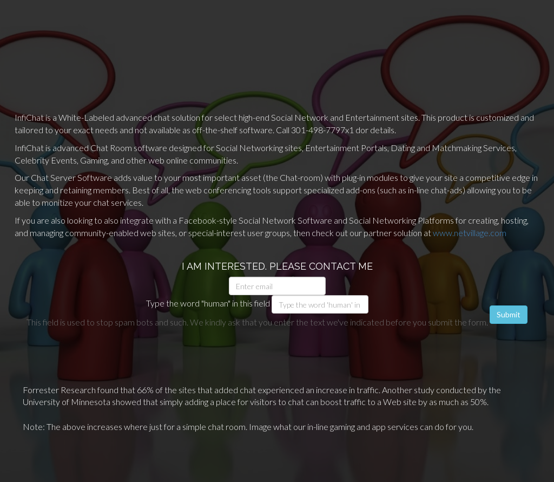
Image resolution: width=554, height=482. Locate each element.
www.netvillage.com (469, 232)
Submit (508, 314)
